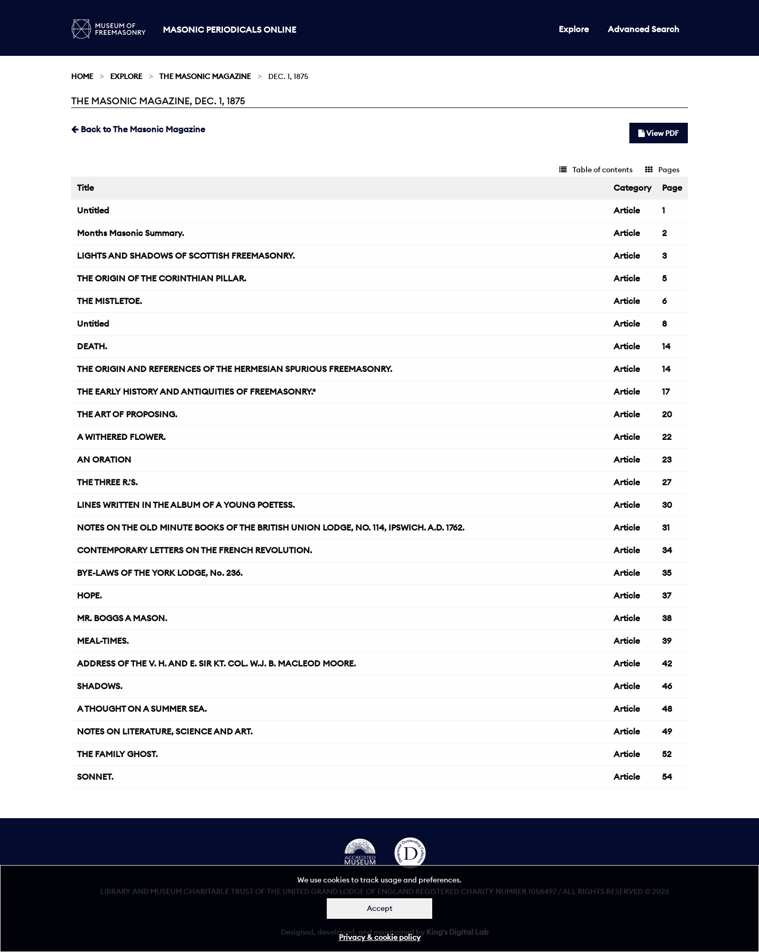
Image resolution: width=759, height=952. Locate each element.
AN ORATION (104, 459)
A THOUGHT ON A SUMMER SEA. (142, 708)
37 (666, 595)
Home (82, 76)
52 (667, 754)
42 (667, 663)
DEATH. (92, 346)
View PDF (658, 133)
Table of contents (595, 169)
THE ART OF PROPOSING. (127, 414)
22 (667, 436)
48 (667, 708)
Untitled (93, 210)
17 (665, 391)
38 (667, 618)
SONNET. (95, 776)
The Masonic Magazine (205, 76)
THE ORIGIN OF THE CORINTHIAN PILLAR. (161, 278)
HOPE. (89, 595)
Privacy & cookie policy (380, 937)
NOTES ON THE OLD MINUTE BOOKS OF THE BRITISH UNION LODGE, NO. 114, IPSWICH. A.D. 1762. (270, 527)
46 (667, 686)
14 (666, 346)
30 (667, 504)
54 (667, 776)
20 (667, 414)
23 (667, 459)
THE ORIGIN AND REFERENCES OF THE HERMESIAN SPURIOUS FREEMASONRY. (234, 369)
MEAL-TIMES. (103, 640)
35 (667, 572)
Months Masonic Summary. (130, 233)
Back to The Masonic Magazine (138, 129)
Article (627, 210)
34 (667, 550)
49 (667, 731)
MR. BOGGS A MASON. (122, 618)
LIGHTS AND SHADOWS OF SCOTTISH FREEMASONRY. (186, 255)
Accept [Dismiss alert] (380, 908)
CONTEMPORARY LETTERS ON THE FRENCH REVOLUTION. (194, 550)
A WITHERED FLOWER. (121, 436)
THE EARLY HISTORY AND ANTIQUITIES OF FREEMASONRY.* (196, 391)
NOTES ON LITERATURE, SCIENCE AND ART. (164, 731)
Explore (574, 29)
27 (666, 482)
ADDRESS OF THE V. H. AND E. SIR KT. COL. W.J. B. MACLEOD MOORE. (216, 663)
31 (666, 527)
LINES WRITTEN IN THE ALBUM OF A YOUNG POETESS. (186, 504)
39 (667, 640)
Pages (662, 169)
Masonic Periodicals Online (229, 29)
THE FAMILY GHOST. (117, 754)
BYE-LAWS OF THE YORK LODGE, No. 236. (159, 572)
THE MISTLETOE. (109, 301)
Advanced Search (643, 29)
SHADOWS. (99, 686)
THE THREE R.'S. (107, 482)
